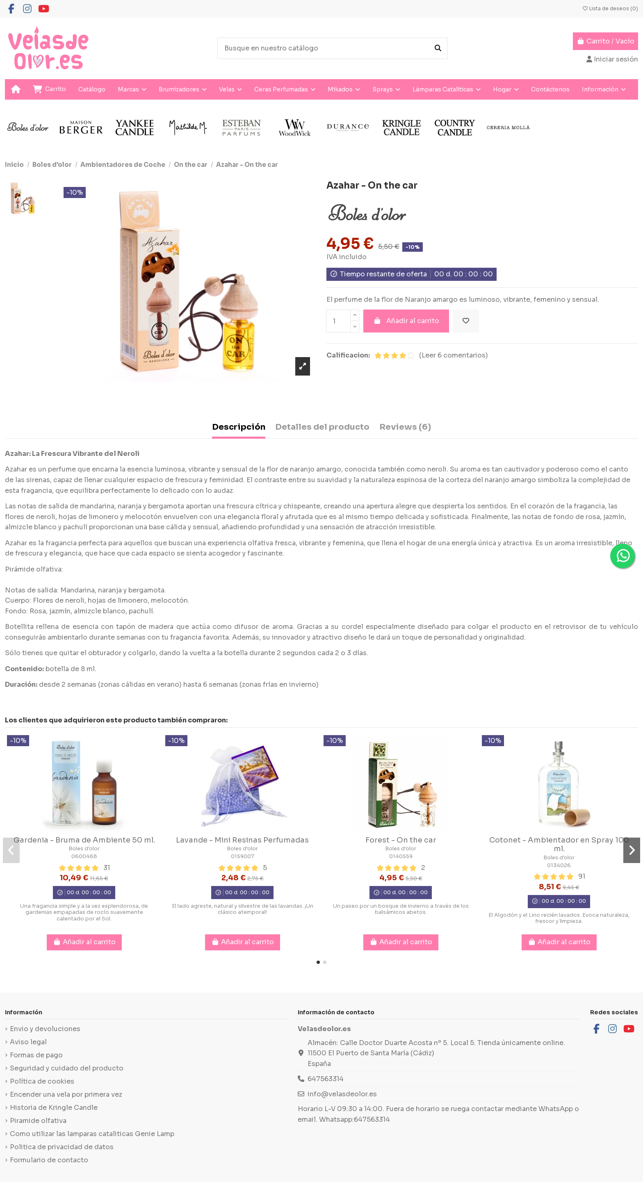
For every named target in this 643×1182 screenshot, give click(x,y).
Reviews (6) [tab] (405, 427)
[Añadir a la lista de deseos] (466, 321)
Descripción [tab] (238, 427)
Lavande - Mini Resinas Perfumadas (242, 840)
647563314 (326, 1079)
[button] (318, 962)
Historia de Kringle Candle (54, 1107)
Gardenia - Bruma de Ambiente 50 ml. (84, 840)
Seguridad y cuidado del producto (66, 1068)
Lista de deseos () (610, 8)
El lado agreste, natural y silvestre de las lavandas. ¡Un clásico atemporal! (242, 909)
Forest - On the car (400, 840)
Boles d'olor (84, 848)
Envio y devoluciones (45, 1029)
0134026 (559, 865)
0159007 (242, 856)
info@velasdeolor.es (342, 1094)
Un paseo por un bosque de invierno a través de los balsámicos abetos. (401, 909)
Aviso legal (28, 1042)
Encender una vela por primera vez (66, 1094)
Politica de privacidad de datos (62, 1147)
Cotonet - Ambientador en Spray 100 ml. (559, 845)
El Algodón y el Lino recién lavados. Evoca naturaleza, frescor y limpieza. (558, 918)
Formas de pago (36, 1055)
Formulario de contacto (49, 1160)
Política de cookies (42, 1081)
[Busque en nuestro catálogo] (438, 48)
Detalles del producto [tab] (322, 427)
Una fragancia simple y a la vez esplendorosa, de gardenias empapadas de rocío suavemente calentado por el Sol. (84, 912)
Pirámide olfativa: (34, 569)
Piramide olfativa (38, 1120)
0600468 (84, 856)
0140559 (401, 856)
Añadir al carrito (406, 321)
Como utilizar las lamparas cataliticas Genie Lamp (92, 1134)
